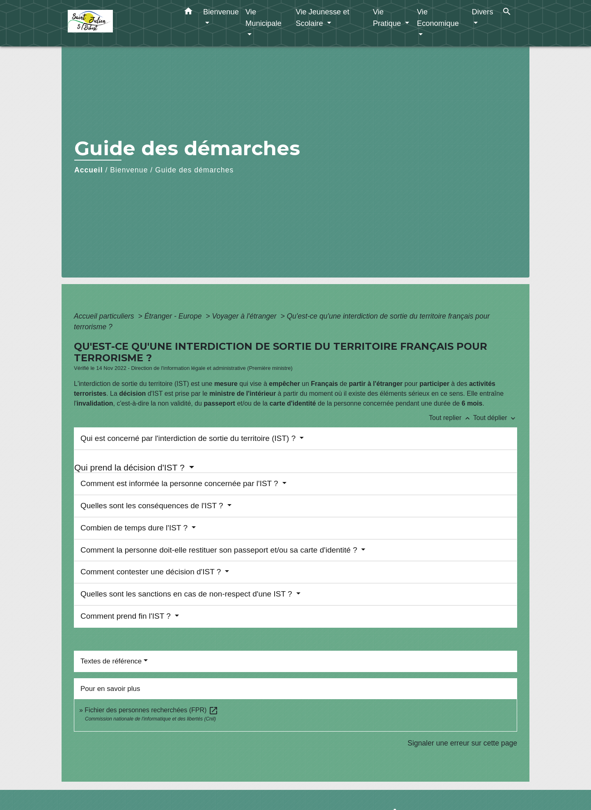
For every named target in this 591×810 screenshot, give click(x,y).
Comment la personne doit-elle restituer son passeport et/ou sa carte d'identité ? (220, 550)
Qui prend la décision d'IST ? (130, 467)
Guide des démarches (194, 170)
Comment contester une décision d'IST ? (151, 571)
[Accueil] (119, 23)
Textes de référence (111, 661)
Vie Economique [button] (438, 17)
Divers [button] (482, 11)
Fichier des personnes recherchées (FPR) (151, 710)
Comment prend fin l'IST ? (126, 616)
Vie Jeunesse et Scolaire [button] (322, 17)
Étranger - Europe (174, 316)
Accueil (88, 170)
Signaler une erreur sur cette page (462, 743)
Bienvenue (129, 170)
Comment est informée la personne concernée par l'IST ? (180, 483)
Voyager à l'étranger (245, 316)
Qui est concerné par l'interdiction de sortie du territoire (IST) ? (189, 438)
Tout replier (451, 417)
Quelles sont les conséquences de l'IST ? (152, 505)
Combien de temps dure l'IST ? (135, 527)
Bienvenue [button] (221, 11)
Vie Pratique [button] (388, 17)
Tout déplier (495, 417)
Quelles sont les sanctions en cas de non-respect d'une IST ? (187, 594)
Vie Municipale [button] (263, 17)
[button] (188, 13)
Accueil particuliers (105, 316)
